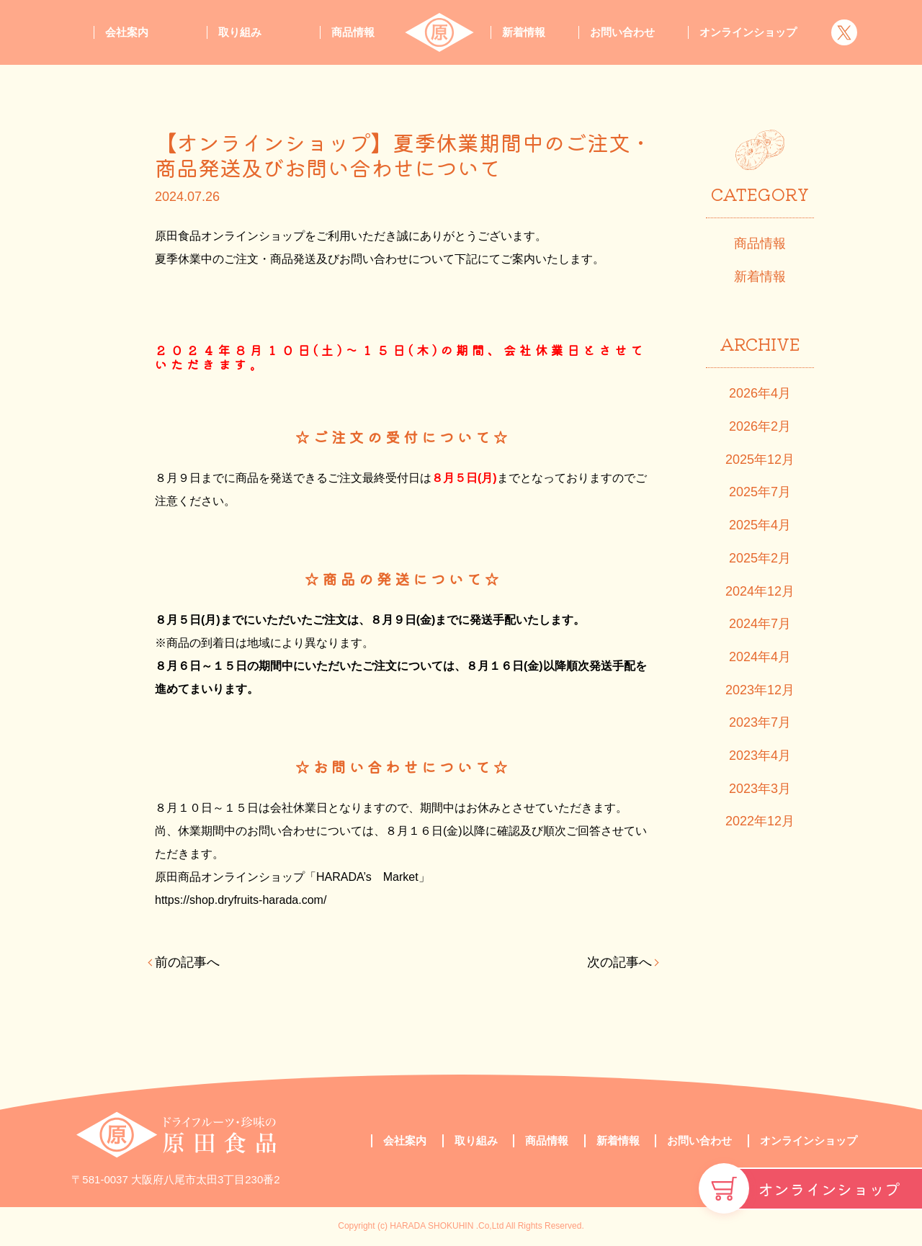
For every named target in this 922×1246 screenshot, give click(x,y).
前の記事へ (187, 962)
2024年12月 (760, 591)
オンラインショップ (829, 1188)
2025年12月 (760, 459)
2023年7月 (760, 722)
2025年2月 (760, 558)
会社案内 (126, 32)
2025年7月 (760, 492)
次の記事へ (619, 962)
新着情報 (523, 32)
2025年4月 (760, 525)
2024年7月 (760, 624)
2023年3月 (760, 788)
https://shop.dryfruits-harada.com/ (240, 900)
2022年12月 (760, 821)
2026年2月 (760, 426)
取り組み (239, 32)
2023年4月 (760, 755)
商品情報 (353, 32)
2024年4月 (760, 657)
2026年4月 (760, 393)
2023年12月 (760, 690)
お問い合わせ (622, 32)
